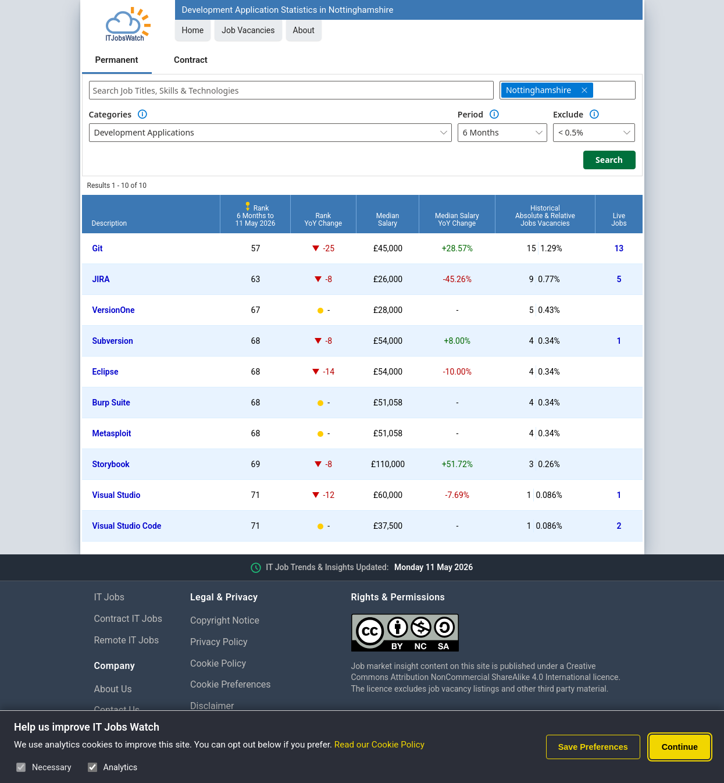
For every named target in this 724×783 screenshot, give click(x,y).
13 (618, 248)
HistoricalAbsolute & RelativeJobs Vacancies (545, 215)
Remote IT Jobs (126, 640)
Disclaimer (212, 705)
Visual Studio (116, 495)
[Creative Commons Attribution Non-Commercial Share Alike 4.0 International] (490, 628)
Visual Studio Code (127, 526)
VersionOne (113, 310)
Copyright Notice (224, 620)
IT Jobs (109, 597)
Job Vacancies (248, 30)
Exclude (568, 114)
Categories (110, 114)
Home (193, 30)
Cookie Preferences (230, 684)
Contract (191, 60)
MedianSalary (388, 219)
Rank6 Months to (255, 215)
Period (470, 114)
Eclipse (105, 371)
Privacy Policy (219, 641)
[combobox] (291, 90)
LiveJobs (618, 219)
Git (97, 248)
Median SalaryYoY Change (457, 219)
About (304, 30)
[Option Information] (142, 114)
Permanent (116, 60)
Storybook (111, 464)
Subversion (112, 341)
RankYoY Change (324, 219)
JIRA (101, 279)
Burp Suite (111, 402)
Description (109, 223)
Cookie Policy (218, 663)
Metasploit (111, 433)
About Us (113, 689)
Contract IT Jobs (128, 618)
